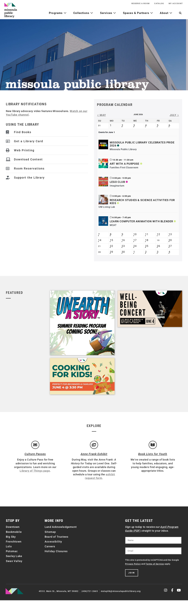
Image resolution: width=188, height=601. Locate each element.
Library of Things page (35, 471)
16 (123, 240)
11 (146, 234)
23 (123, 245)
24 (135, 245)
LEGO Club (117, 181)
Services (108, 13)
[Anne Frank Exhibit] (94, 445)
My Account (175, 3)
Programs (58, 13)
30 (123, 251)
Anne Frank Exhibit (94, 455)
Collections (83, 13)
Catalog (157, 3)
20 (170, 240)
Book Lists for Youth (152, 455)
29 (111, 251)
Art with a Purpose (124, 163)
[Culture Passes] (35, 445)
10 (135, 234)
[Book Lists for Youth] (152, 445)
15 (111, 240)
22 (111, 245)
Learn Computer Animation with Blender (141, 221)
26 (158, 245)
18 (146, 240)
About (166, 13)
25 (146, 245)
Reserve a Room (138, 3)
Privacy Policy (133, 564)
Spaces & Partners (138, 13)
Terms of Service (155, 564)
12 (158, 234)
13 (170, 234)
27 (170, 245)
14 (99, 240)
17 (135, 240)
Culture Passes (35, 455)
